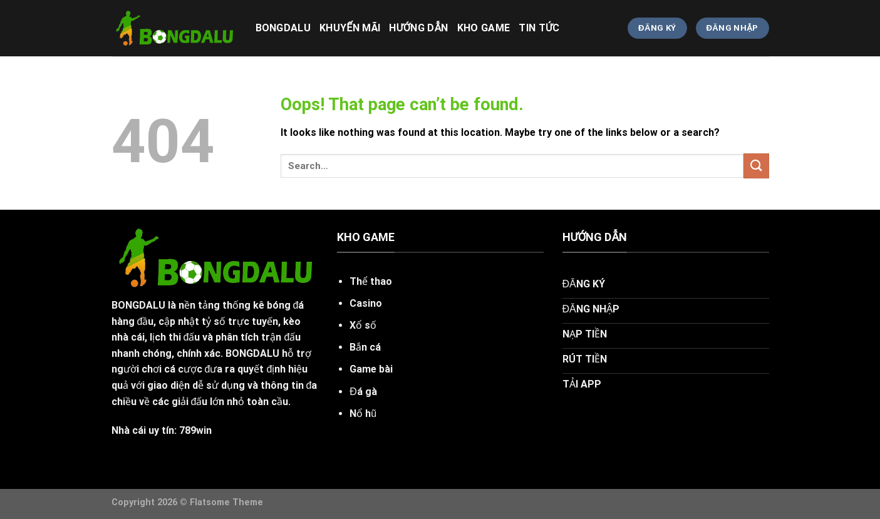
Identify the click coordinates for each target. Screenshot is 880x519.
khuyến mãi (349, 28)
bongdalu (283, 28)
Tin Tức (539, 28)
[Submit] (756, 165)
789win (195, 430)
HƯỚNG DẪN (418, 28)
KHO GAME (483, 28)
